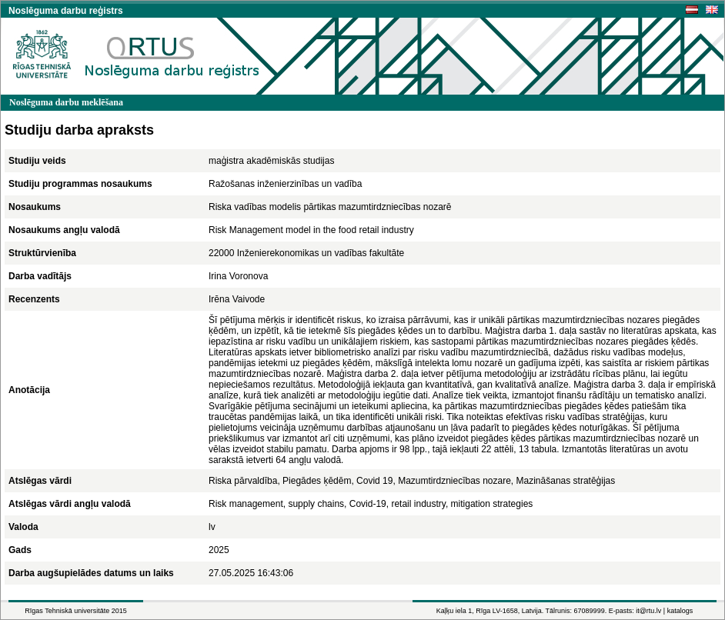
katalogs (680, 611)
